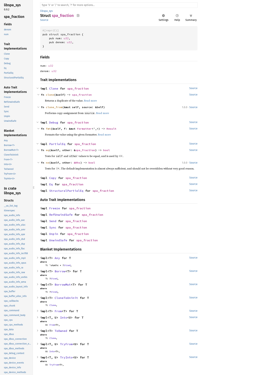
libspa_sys (46, 10)
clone (50, 94)
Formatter (84, 128)
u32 (66, 38)
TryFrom (66, 344)
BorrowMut (63, 284)
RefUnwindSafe (61, 215)
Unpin (53, 234)
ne (47, 162)
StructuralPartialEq (66, 191)
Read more (90, 100)
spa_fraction (78, 88)
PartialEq (57, 144)
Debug (53, 122)
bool (106, 150)
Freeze (54, 208)
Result (111, 128)
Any (57, 258)
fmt (48, 128)
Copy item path (78, 15)
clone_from (54, 107)
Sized (67, 265)
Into (63, 317)
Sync (52, 227)
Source (44, 19)
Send (52, 221)
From (58, 311)
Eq (51, 184)
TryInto (66, 357)
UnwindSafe (58, 240)
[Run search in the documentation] (119, 5)
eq (47, 150)
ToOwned (61, 331)
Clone (53, 88)
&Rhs (77, 162)
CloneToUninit (66, 298)
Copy (52, 178)
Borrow (60, 271)
